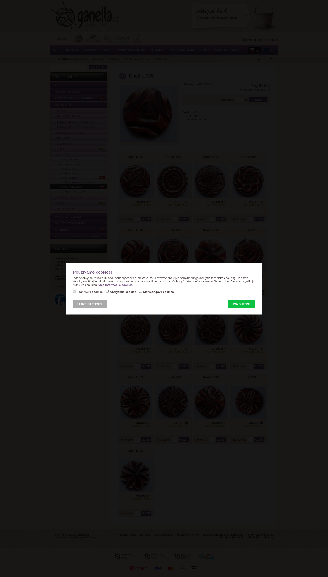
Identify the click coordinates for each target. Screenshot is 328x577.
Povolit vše (242, 303)
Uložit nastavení (89, 303)
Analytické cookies (123, 291)
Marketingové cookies (158, 291)
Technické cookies (90, 291)
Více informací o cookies (115, 284)
